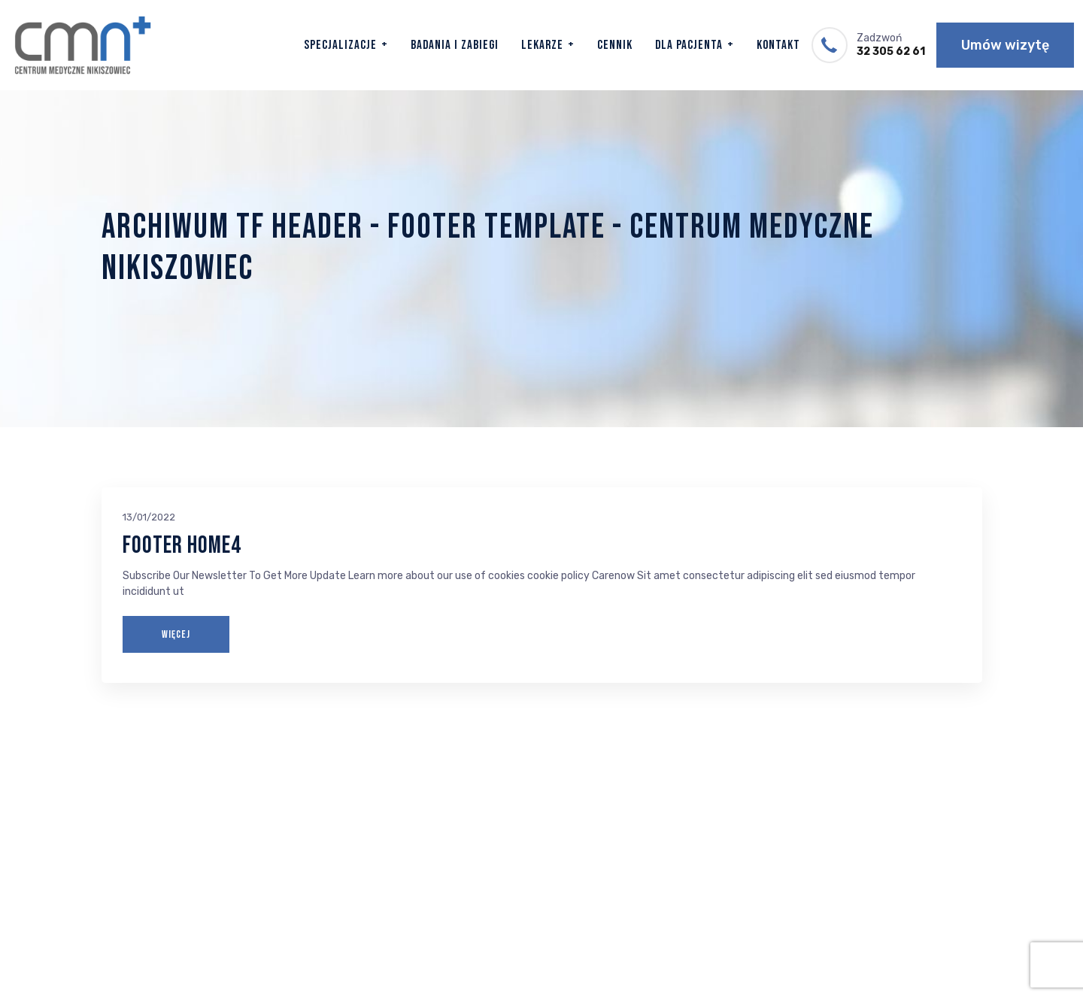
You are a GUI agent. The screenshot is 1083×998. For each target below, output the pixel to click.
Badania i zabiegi (455, 45)
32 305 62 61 (891, 51)
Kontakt (778, 45)
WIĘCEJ (176, 634)
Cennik (615, 45)
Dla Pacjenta (689, 45)
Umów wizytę (1005, 45)
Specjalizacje (340, 45)
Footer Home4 (182, 545)
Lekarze (542, 45)
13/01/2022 (149, 517)
